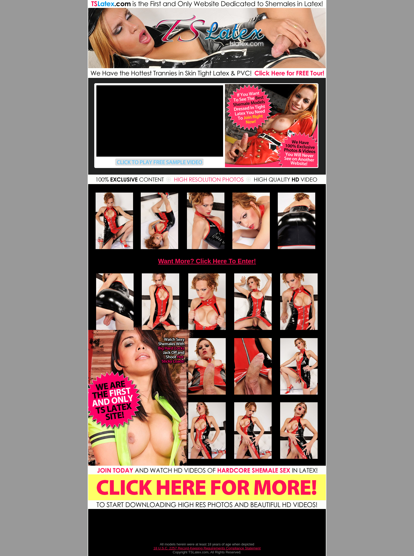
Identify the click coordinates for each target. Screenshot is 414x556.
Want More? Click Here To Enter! (207, 261)
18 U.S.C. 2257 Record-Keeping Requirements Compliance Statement (207, 548)
